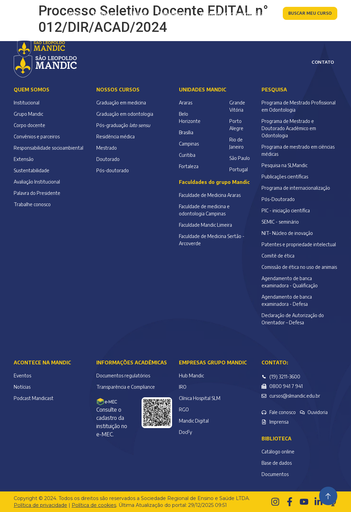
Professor (105, 13)
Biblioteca (276, 438)
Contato (323, 62)
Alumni (137, 13)
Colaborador (173, 13)
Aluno (75, 13)
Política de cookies (94, 505)
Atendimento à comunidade (235, 13)
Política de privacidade (40, 505)
